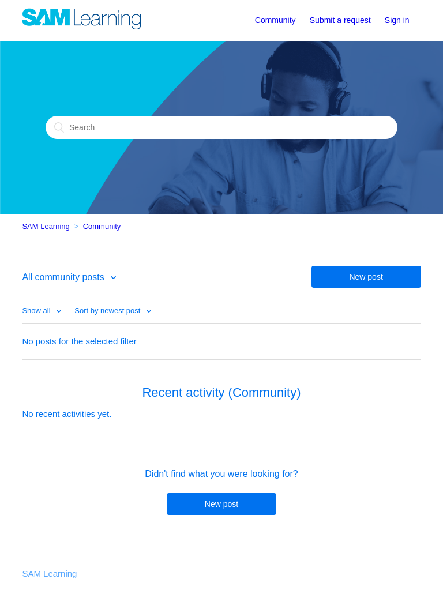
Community (275, 20)
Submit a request (340, 20)
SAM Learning (45, 226)
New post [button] (365, 276)
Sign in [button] (397, 20)
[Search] (221, 127)
